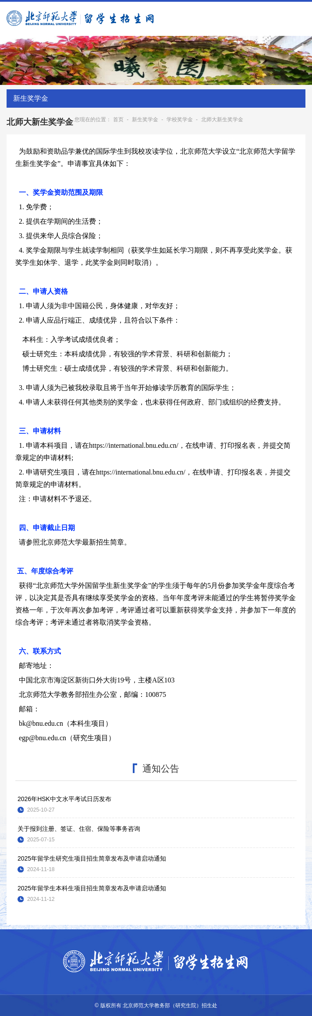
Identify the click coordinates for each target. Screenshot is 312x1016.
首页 (118, 119)
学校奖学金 (180, 119)
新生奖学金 (145, 119)
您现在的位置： (92, 119)
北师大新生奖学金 (222, 119)
